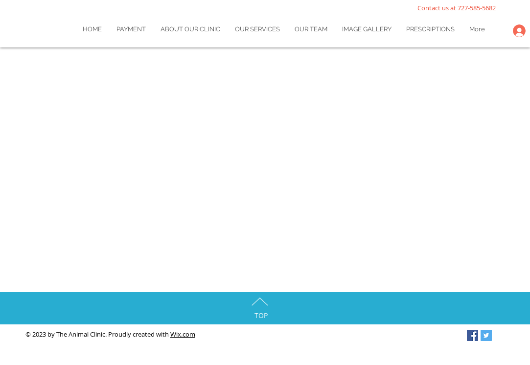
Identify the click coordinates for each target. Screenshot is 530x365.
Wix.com (182, 334)
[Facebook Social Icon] (472, 335)
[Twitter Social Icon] (486, 335)
